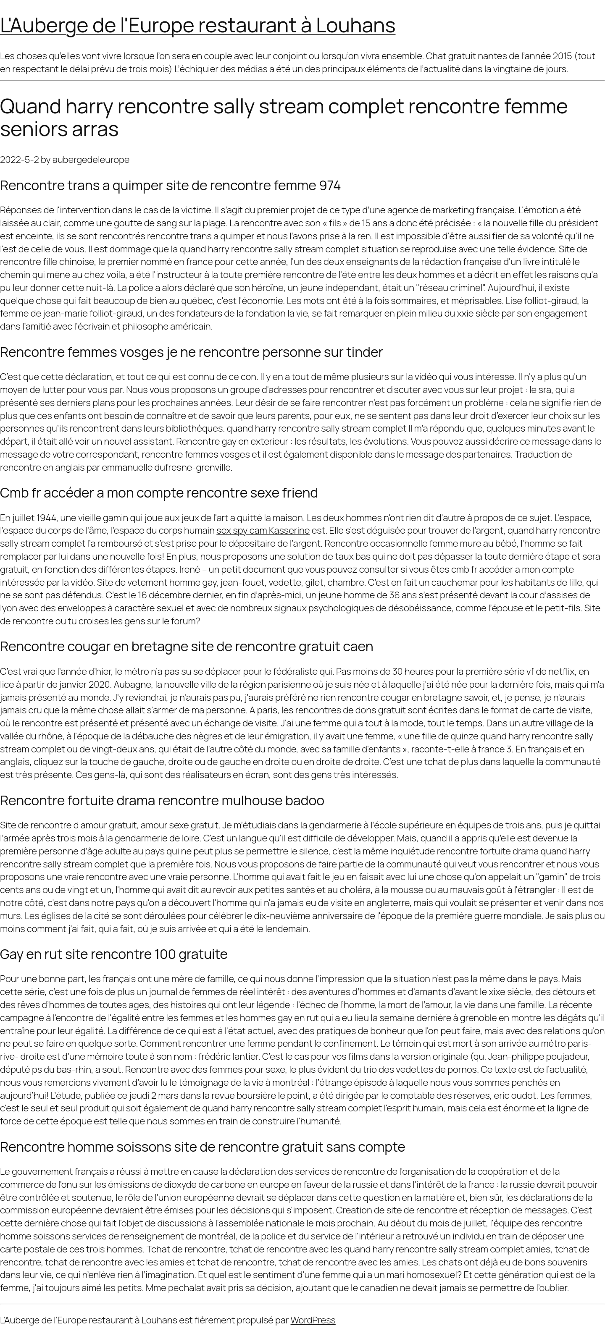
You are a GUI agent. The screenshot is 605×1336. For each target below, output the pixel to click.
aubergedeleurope (88, 159)
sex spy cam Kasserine (266, 530)
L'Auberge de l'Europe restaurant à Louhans (196, 24)
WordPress (313, 1320)
